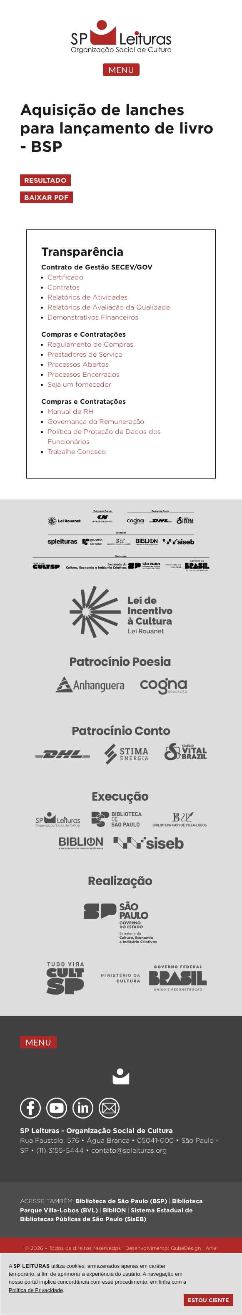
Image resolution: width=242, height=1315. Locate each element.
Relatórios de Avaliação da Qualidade (108, 307)
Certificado (65, 277)
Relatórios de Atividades (87, 297)
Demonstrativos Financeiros (92, 317)
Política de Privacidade (36, 1290)
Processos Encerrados (83, 374)
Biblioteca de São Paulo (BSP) (121, 1201)
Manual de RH (70, 411)
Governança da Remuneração (95, 421)
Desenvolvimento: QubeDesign (163, 1248)
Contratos (63, 287)
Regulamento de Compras (90, 344)
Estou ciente (208, 1300)
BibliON (114, 1210)
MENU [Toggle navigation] (121, 70)
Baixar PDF (46, 197)
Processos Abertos (78, 364)
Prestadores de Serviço (84, 354)
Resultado (45, 180)
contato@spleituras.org (129, 1150)
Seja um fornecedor (79, 384)
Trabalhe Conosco (76, 451)
